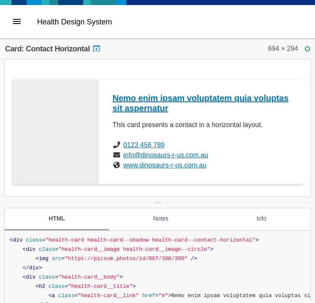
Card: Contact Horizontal (53, 49)
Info (261, 218)
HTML (57, 218)
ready (308, 50)
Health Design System (74, 22)
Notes (160, 218)
